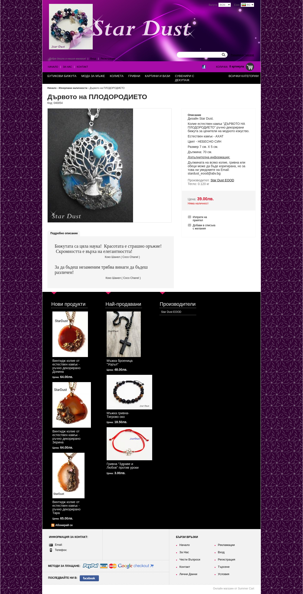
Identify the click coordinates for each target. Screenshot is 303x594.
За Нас (67, 66)
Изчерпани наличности (73, 88)
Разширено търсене (242, 55)
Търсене (223, 566)
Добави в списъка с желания (204, 227)
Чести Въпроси (189, 559)
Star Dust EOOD (171, 312)
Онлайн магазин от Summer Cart (233, 588)
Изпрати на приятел (200, 219)
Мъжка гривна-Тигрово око (118, 415)
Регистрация (108, 58)
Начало (53, 66)
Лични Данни (188, 574)
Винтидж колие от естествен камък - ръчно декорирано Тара (66, 507)
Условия (223, 574)
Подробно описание (64, 233)
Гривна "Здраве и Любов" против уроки (123, 465)
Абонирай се (64, 525)
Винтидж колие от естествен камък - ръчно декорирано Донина (66, 366)
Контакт (82, 66)
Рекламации (226, 545)
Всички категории (244, 76)
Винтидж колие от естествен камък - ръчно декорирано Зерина (66, 436)
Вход (93, 58)
